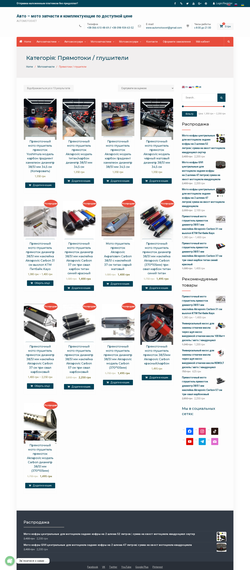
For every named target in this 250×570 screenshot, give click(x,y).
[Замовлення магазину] (146, 88)
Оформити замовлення (177, 41)
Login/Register (223, 3)
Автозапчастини (46, 41)
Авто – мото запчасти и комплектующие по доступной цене (74, 16)
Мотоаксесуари (128, 41)
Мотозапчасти (46, 66)
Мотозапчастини (101, 41)
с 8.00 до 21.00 (202, 28)
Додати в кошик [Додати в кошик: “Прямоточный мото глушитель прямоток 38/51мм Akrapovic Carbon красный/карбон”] (158, 377)
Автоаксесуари (73, 41)
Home (25, 41)
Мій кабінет (203, 41)
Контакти (152, 41)
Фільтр (189, 113)
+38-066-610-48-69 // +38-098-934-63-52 (110, 28)
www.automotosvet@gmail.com (164, 28)
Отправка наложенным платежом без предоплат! (47, 3)
